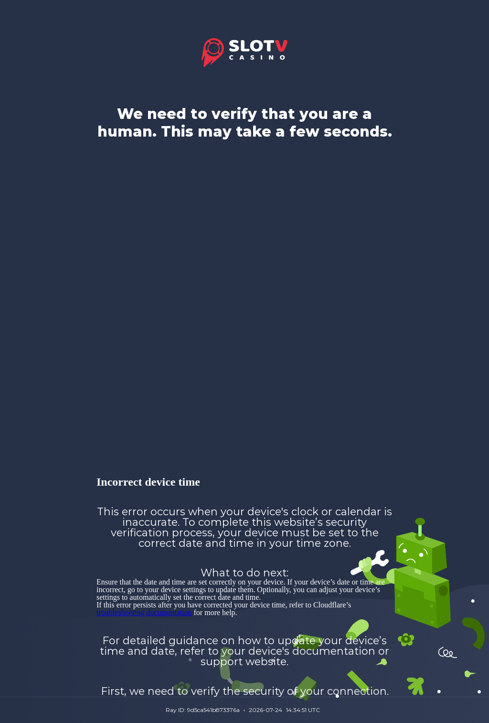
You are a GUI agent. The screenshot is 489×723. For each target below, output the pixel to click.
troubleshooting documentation (144, 612)
